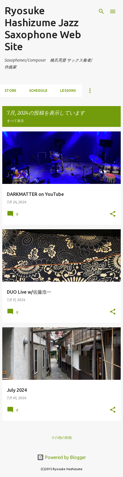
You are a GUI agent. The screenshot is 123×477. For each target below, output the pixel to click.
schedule (38, 90)
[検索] (101, 11)
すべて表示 (15, 121)
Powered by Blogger (61, 457)
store (11, 90)
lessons (68, 90)
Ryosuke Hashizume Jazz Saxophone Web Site (43, 28)
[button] (112, 214)
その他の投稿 (61, 437)
